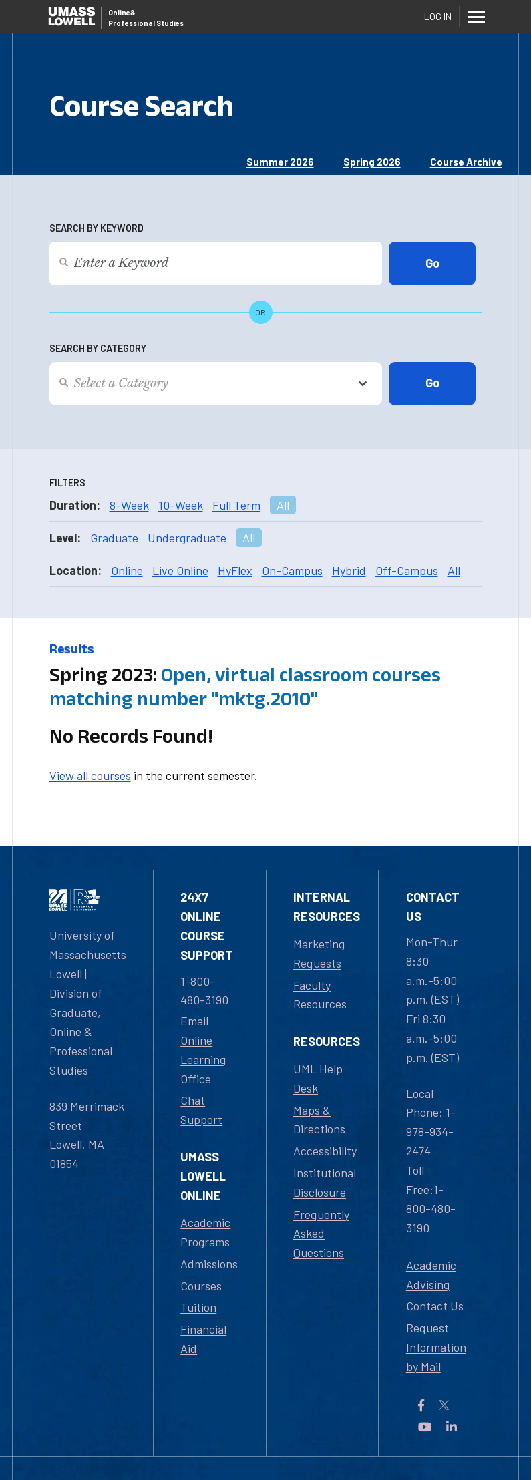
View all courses (90, 775)
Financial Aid (203, 1339)
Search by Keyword (96, 228)
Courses (201, 1285)
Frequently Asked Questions (321, 1233)
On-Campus (292, 570)
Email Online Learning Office (203, 1049)
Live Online (180, 570)
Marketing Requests (319, 953)
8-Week (129, 505)
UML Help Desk (318, 1078)
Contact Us (435, 1305)
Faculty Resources (320, 995)
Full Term (236, 505)
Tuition (198, 1307)
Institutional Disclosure (324, 1182)
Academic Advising (431, 1275)
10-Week (180, 505)
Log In (438, 16)
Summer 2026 (280, 162)
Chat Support (201, 1110)
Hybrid (349, 570)
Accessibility (325, 1150)
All (283, 505)
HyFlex (235, 570)
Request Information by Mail (436, 1347)
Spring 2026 (372, 162)
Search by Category (97, 348)
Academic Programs (205, 1232)
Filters (67, 482)
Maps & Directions (319, 1120)
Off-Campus (406, 570)
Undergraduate (187, 537)
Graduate (114, 537)
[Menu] (477, 16)
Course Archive (466, 162)
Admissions (209, 1263)
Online (127, 570)
